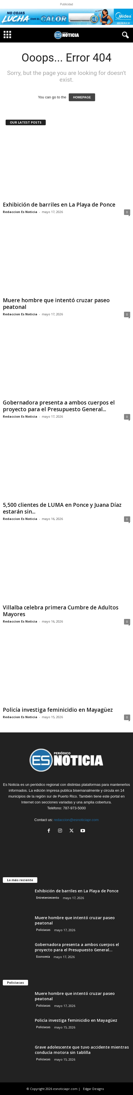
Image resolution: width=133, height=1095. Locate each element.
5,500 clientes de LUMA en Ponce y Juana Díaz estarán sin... (62, 508)
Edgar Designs (93, 1089)
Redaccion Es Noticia (20, 212)
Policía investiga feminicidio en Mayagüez (58, 709)
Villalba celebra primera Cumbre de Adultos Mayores (60, 611)
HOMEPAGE (82, 97)
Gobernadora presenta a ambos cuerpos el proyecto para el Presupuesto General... (59, 406)
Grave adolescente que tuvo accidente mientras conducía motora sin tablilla (82, 1049)
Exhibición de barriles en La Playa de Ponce (59, 204)
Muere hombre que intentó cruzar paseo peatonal (56, 304)
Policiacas (43, 930)
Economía (43, 957)
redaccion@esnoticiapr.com (76, 820)
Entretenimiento (47, 898)
